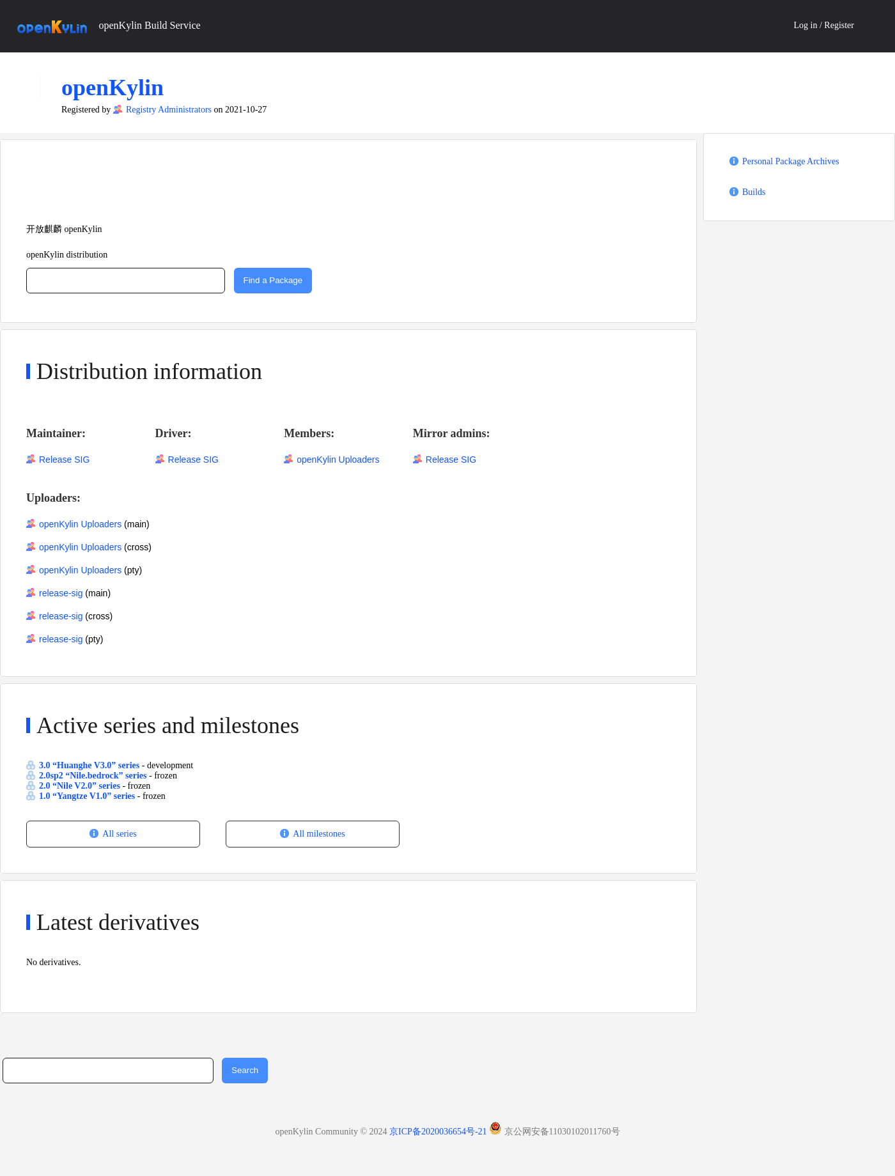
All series (119, 834)
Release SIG (64, 459)
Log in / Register (824, 25)
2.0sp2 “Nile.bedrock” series (94, 775)
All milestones (319, 834)
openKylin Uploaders (338, 459)
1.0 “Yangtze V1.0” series (88, 796)
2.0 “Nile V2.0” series (80, 786)
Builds (754, 192)
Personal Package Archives (790, 161)
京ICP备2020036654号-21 (437, 1131)
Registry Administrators (169, 109)
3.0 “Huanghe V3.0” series (90, 765)
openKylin (112, 87)
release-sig (60, 593)
